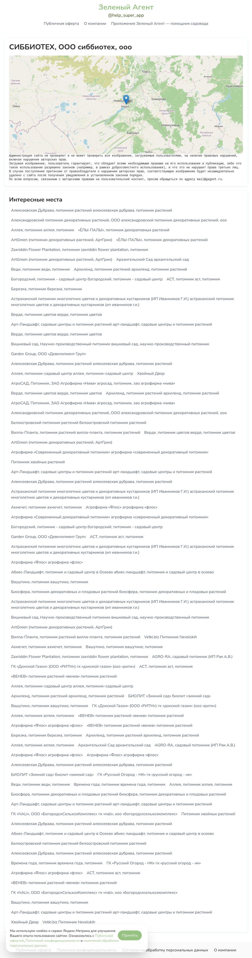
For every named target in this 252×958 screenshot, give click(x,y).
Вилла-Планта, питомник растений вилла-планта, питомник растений (75, 432)
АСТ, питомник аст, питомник (193, 279)
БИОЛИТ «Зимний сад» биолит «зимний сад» (169, 696)
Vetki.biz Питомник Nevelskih (170, 637)
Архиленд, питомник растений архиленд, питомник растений (130, 269)
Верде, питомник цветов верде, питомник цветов (56, 314)
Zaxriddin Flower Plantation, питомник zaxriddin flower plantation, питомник (79, 249)
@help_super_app (126, 15)
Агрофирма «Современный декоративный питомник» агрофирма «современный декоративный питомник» (109, 452)
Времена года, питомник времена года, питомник (119, 784)
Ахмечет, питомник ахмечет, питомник (46, 507)
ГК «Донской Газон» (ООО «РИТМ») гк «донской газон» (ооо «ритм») (73, 666)
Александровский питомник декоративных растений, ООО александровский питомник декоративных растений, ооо (119, 220)
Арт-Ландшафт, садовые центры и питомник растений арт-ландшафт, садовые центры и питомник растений (111, 324)
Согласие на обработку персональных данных (165, 950)
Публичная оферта (61, 23)
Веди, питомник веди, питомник (40, 269)
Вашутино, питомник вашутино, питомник (49, 582)
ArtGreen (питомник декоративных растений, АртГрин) (61, 240)
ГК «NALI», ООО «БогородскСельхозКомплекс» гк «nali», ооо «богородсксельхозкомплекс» (94, 814)
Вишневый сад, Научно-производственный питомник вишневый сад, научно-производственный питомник (110, 344)
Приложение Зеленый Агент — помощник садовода (159, 23)
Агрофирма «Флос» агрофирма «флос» (121, 507)
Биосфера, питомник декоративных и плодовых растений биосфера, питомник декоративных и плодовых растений (118, 592)
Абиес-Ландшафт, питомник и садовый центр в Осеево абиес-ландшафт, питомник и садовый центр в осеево (112, 572)
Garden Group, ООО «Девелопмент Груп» (48, 354)
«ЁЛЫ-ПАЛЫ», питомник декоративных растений (123, 230)
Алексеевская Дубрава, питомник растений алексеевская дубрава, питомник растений (91, 210)
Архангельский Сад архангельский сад (152, 259)
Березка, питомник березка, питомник (46, 289)
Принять (130, 935)
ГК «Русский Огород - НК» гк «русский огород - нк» (144, 774)
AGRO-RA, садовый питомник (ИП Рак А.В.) (192, 656)
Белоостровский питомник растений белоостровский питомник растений (78, 422)
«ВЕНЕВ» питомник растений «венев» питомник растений (64, 676)
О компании (95, 23)
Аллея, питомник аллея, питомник (42, 230)
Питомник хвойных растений (38, 462)
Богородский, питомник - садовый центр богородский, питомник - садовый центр (87, 279)
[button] (126, 100)
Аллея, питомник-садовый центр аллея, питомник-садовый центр (72, 373)
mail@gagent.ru (209, 179)
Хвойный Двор (151, 373)
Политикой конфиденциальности (53, 940)
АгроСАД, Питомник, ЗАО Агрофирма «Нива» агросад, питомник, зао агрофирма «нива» (93, 383)
